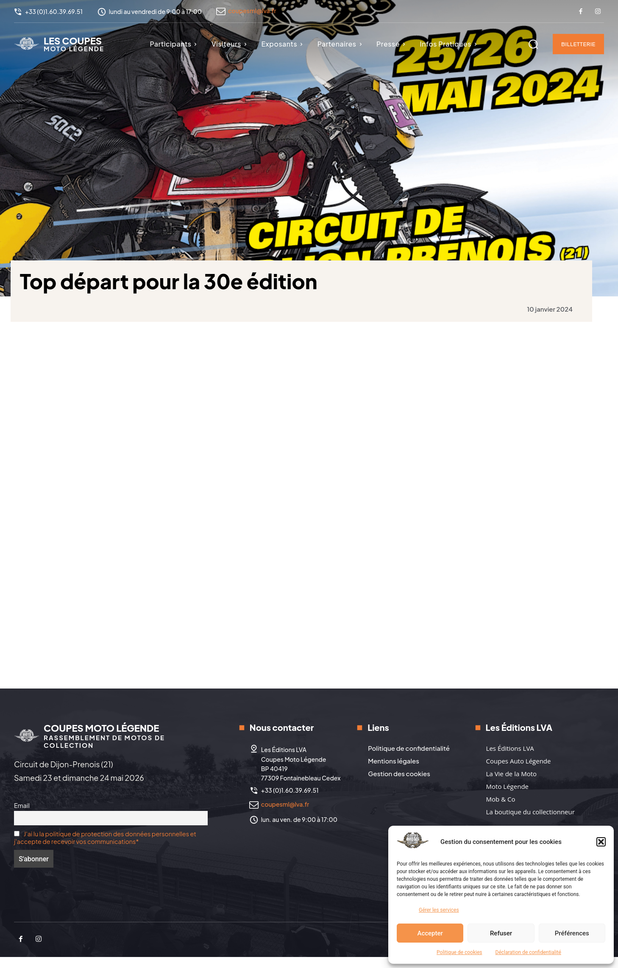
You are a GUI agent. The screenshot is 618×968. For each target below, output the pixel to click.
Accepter (430, 933)
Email (22, 816)
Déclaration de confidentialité (528, 952)
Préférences (572, 933)
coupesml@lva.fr (252, 10)
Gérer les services (439, 910)
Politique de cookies (459, 952)
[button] (601, 842)
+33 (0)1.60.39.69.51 (290, 801)
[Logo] (59, 43)
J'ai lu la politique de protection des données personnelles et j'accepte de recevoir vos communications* (105, 848)
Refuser (501, 933)
